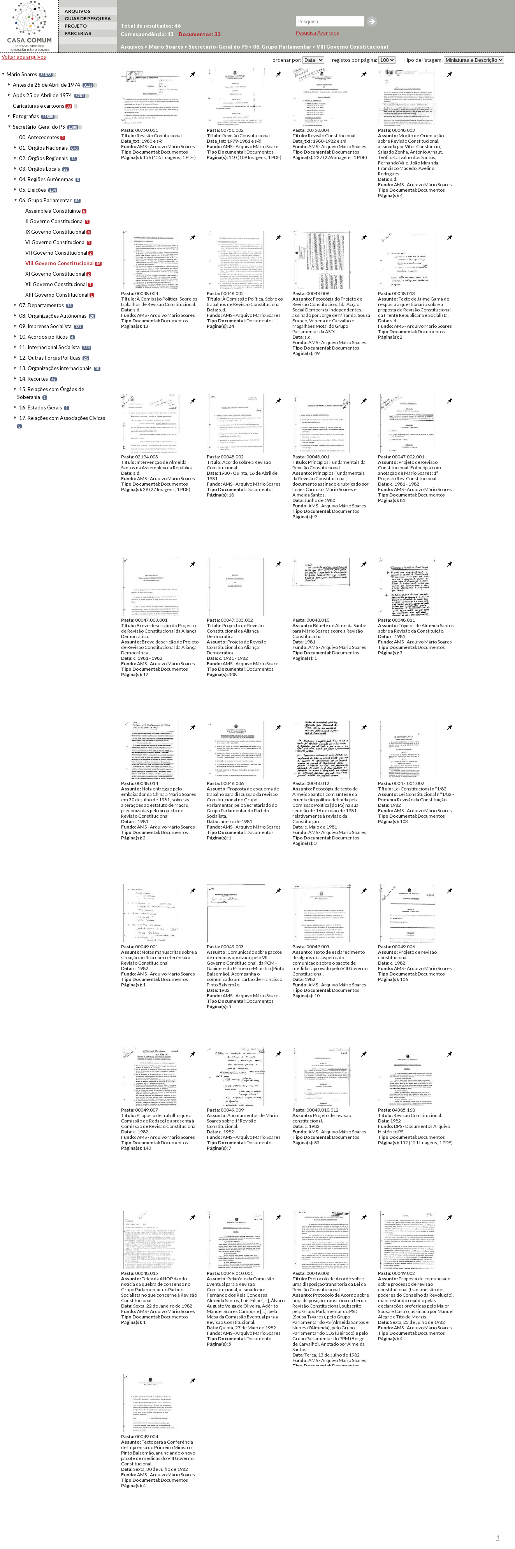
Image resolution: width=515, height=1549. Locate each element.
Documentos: (200, 34)
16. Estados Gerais (40, 407)
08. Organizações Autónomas (52, 316)
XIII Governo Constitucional (56, 295)
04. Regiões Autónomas (46, 179)
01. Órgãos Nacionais (43, 148)
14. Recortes (33, 379)
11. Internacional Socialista (49, 347)
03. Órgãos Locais (39, 169)
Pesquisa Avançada (317, 33)
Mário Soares (22, 74)
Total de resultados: (151, 26)
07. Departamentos (41, 305)
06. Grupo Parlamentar (45, 200)
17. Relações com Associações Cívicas (62, 418)
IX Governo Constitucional (55, 232)
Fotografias (26, 116)
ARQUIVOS (77, 11)
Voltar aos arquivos (24, 57)
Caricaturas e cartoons (38, 106)
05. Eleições (32, 190)
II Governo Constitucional (54, 221)
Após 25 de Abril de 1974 (42, 95)
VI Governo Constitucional (55, 242)
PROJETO (76, 26)
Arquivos (132, 47)
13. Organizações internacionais (55, 368)
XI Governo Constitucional (55, 274)
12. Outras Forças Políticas (49, 358)
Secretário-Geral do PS (39, 127)
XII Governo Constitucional (56, 284)
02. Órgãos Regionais (43, 158)
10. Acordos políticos (43, 337)
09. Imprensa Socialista (45, 326)
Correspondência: (147, 34)
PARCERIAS (78, 33)
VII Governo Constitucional (56, 253)
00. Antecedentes (39, 137)
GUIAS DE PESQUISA (88, 18)
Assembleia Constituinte (53, 211)
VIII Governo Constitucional (59, 263)
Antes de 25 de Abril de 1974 (46, 85)
